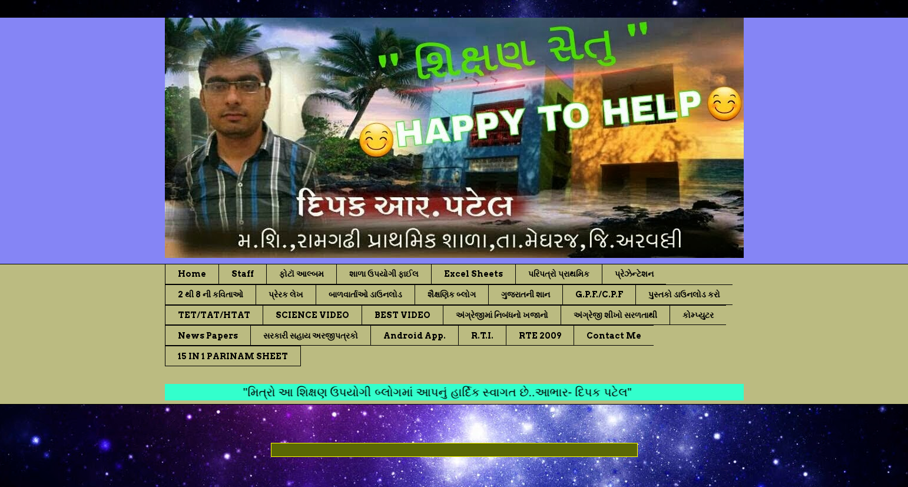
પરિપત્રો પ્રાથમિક (558, 274)
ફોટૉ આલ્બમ (301, 274)
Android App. (414, 335)
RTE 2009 (540, 335)
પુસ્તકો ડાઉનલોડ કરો (684, 294)
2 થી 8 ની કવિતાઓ (210, 294)
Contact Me (613, 335)
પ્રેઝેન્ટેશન (634, 274)
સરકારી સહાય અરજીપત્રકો (310, 335)
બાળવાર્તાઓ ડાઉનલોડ (365, 294)
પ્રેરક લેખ (286, 294)
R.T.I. (482, 335)
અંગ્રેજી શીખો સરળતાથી (615, 315)
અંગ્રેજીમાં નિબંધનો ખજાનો (502, 315)
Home (192, 274)
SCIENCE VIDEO (312, 315)
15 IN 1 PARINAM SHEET (233, 356)
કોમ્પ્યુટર (698, 315)
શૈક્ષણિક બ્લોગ (452, 294)
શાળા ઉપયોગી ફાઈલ (384, 274)
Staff (242, 274)
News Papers (208, 335)
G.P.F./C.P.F (599, 294)
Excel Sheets (473, 274)
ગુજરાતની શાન (525, 294)
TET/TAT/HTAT (214, 315)
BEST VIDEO (402, 315)
